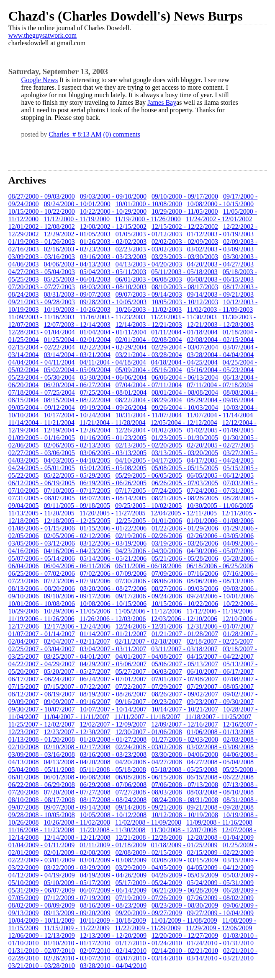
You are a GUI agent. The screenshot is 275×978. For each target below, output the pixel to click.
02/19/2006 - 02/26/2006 (149, 535)
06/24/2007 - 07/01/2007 (113, 679)
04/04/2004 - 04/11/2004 (41, 362)
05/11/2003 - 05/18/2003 (184, 271)
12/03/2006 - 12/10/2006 (184, 618)
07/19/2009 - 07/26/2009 (149, 897)
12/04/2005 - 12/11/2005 (184, 513)
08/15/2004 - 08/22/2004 (77, 400)
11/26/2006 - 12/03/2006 (113, 618)
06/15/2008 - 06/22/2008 (220, 777)
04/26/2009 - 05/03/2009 (185, 875)
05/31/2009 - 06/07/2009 (41, 890)
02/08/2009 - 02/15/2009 (149, 852)
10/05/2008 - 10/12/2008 (113, 814)
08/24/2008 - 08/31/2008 (185, 799)
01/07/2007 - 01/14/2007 (41, 633)
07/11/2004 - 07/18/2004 (220, 384)
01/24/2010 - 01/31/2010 (220, 943)
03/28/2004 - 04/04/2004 (220, 354)
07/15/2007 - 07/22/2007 (77, 686)
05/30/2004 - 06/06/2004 (113, 377)
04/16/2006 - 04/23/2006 (77, 550)
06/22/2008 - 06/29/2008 (41, 784)
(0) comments (121, 134)
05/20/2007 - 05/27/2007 (77, 671)
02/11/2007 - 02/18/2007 (148, 641)
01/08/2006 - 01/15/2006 (41, 528)
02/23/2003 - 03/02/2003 (149, 249)
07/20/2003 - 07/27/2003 (41, 286)
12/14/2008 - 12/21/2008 (77, 837)
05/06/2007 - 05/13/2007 (185, 664)
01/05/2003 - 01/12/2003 (149, 234)
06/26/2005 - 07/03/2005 (185, 482)
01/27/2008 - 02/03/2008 (185, 739)
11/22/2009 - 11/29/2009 (148, 927)
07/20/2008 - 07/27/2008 (77, 792)
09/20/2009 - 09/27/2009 (149, 912)
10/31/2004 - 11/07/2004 (149, 415)
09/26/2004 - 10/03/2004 (185, 407)
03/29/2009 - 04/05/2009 (149, 867)
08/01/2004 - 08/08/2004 (185, 392)
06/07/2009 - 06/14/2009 (113, 890)
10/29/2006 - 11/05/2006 (77, 611)
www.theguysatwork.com (42, 35)
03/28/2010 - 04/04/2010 (113, 965)
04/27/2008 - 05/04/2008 (220, 762)
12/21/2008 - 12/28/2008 (149, 837)
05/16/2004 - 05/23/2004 (220, 369)
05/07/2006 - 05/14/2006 (41, 558)
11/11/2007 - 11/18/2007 (147, 716)
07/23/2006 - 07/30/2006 (77, 581)
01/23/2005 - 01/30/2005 (185, 437)
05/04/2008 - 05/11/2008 (41, 769)
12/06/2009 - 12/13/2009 (41, 935)
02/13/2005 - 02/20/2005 (149, 445)
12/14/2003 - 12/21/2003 (149, 324)
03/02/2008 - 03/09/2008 (220, 746)
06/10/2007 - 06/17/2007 (220, 671)
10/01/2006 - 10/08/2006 (41, 603)
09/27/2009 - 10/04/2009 (220, 912)
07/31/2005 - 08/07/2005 (41, 498)
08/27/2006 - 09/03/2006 (185, 588)
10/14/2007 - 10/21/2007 (185, 709)
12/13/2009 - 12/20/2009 (113, 935)
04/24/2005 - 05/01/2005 (41, 467)
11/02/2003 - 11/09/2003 (220, 309)
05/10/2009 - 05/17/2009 (77, 882)
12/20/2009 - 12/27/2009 (185, 935)
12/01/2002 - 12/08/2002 (41, 226)
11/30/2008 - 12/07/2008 (184, 829)
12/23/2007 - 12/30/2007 (77, 731)
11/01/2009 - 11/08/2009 (184, 920)
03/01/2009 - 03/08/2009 (113, 860)
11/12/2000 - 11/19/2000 (77, 219)
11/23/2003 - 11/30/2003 (184, 317)
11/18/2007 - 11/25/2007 (218, 716)
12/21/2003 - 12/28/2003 (220, 324)
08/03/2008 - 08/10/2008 (220, 792)
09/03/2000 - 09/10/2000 (113, 196)
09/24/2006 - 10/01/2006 (220, 596)
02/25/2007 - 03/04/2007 (41, 648)
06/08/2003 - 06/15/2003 (220, 279)
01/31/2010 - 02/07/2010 (41, 950)
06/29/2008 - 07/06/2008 (113, 784)
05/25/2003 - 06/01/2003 (77, 279)
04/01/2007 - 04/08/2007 (149, 656)
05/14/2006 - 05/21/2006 (113, 558)
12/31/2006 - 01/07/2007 (220, 626)
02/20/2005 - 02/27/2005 (220, 445)
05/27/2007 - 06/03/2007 (149, 671)
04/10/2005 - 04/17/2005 (149, 460)
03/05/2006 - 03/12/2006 (41, 543)
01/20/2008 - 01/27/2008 (113, 739)
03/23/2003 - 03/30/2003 (185, 256)
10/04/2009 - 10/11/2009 (41, 920)
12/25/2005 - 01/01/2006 (149, 520)
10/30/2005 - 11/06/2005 (220, 505)
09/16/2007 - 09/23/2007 (149, 701)
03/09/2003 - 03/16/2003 (41, 256)
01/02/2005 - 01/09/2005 (220, 430)
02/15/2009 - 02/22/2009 (220, 852)
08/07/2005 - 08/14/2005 (113, 498)
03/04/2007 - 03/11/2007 (113, 648)
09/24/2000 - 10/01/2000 (77, 203)
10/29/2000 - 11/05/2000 (185, 211)
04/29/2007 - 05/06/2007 (113, 664)
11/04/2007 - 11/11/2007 (76, 716)
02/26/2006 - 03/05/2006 (220, 535)
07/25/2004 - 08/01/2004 (113, 392)
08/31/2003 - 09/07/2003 (77, 294)
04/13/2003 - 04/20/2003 (149, 264)
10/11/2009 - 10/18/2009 (113, 920)
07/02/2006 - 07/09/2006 (113, 573)
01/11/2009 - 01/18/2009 (113, 845)
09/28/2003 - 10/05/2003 (113, 301)
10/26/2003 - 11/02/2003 (149, 309)
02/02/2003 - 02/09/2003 (185, 241)
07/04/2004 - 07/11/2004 (149, 384)
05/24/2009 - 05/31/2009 (220, 882)
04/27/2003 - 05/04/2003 (41, 271)
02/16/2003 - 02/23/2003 (77, 249)
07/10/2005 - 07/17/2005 (77, 490)
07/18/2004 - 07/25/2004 (41, 392)
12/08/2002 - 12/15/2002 (113, 226)
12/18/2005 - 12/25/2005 (77, 520)
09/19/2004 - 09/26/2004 (113, 407)
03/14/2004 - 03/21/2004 (77, 354)
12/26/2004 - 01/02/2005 (149, 430)
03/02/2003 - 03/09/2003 (220, 249)
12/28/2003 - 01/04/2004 (41, 332)
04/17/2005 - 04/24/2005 (220, 460)
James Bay (161, 102)
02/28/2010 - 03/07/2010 (77, 958)
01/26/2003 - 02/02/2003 (113, 241)
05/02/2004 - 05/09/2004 (77, 369)
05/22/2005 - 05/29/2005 (77, 475)
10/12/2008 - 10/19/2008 (185, 814)
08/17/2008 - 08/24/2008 (113, 799)
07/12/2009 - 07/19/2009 (77, 897)
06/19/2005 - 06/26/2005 (113, 482)
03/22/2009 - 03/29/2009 (77, 867)
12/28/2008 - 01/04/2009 (220, 837)
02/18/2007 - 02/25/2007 (220, 641)
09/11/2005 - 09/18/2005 (77, 505)
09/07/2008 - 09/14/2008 (77, 807)
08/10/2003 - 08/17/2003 (185, 286)
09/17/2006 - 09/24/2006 (149, 596)
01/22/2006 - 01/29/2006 (185, 528)
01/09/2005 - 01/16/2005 (41, 437)
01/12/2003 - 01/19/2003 (220, 234)
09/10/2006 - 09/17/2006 (77, 596)
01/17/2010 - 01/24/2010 (149, 943)
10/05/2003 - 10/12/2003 (185, 301)
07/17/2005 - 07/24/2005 (149, 490)
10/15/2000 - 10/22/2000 (41, 211)
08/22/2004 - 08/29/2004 (149, 400)
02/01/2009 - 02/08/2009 (77, 852)
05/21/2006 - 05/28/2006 (185, 558)
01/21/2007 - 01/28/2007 (185, 633)
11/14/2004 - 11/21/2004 (41, 422)
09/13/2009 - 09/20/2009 (77, 912)
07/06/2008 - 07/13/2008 (185, 784)
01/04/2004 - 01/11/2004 (113, 332)
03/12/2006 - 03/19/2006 (113, 543)
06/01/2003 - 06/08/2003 (149, 279)
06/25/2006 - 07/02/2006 (41, 573)
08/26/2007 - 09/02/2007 (185, 694)
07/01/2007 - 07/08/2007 (185, 679)
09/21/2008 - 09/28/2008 (220, 807)
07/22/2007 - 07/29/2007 (149, 686)
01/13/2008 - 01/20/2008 (41, 739)
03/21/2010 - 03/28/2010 (41, 965)
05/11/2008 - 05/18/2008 (113, 769)
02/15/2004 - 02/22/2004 (41, 347)
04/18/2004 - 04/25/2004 (184, 362)
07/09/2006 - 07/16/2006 (185, 573)
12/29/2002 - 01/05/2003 (77, 234)
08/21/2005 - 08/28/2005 (185, 498)
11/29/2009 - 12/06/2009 (219, 927)
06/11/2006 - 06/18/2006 (148, 565)
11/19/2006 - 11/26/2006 (41, 618)
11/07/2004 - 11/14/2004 (220, 415)
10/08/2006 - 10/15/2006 (113, 603)
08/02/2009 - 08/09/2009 (41, 905)
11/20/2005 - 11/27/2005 (113, 513)
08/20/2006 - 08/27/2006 (113, 588)
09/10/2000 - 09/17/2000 (185, 196)
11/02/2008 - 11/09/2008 (148, 822)
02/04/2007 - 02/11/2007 (77, 641)
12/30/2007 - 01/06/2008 (149, 731)
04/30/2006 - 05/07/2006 (220, 550)
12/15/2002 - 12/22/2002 (185, 226)
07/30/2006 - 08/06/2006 (149, 581)
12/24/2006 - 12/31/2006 (149, 626)
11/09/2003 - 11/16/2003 (41, 317)
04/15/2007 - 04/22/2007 (220, 656)
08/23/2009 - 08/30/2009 (185, 905)
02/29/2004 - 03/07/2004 (185, 347)
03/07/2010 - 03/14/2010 (149, 958)
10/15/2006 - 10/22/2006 (185, 603)
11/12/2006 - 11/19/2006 (219, 611)
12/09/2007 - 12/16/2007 (184, 724)
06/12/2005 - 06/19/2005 (41, 482)
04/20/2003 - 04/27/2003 (220, 264)
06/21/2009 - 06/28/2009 (185, 890)
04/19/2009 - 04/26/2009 (113, 875)
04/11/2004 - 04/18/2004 (113, 362)
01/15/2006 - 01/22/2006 (113, 528)
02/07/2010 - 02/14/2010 (113, 950)
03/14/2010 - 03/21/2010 (220, 958)
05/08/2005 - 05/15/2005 (185, 467)
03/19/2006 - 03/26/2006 (185, 543)
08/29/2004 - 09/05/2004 (220, 400)
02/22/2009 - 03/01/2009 (41, 860)
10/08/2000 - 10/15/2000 (220, 203)
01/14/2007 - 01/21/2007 (113, 633)
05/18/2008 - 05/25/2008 (184, 769)
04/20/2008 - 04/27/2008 (149, 762)
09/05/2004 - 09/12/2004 (41, 407)
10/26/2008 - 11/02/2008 (77, 822)
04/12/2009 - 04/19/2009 (41, 875)
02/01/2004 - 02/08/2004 (149, 339)
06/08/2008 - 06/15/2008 (149, 777)
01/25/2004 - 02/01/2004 (77, 339)
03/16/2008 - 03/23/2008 (113, 754)
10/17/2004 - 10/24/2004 (77, 415)
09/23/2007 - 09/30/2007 (220, 701)
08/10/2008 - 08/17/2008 (41, 799)
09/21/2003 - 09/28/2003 (41, 301)
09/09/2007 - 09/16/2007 (77, 701)
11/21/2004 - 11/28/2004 (113, 422)
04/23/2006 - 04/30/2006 (149, 550)
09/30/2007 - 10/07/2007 (41, 709)
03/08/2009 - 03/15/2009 (185, 860)
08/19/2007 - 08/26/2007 (113, 694)
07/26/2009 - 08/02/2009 (220, 897)
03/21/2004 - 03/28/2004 (149, 354)
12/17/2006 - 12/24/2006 (77, 626)
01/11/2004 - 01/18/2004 (184, 332)
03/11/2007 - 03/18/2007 (184, 648)
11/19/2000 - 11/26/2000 (148, 219)
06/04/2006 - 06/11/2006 (77, 565)
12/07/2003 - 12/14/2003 (77, 324)
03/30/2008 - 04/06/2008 (185, 754)
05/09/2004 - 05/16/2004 (149, 369)
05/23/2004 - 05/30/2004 (41, 377)
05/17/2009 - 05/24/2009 (149, 882)
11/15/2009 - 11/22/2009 (77, 927)
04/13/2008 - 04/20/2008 (77, 762)
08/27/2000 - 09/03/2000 (41, 196)
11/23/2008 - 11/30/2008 (113, 829)
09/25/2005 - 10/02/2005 (148, 505)
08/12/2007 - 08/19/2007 (41, 694)
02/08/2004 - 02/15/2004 (220, 339)
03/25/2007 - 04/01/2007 (77, 656)
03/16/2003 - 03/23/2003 (113, 256)
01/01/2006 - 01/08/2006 (220, 520)
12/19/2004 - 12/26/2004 (77, 430)
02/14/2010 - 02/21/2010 (185, 950)
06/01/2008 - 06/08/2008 (77, 777)
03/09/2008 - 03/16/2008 (41, 754)
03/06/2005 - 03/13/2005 (113, 452)
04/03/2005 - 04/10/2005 (77, 460)
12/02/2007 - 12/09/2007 (113, 724)
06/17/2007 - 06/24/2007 (41, 679)
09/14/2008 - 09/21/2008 (149, 807)
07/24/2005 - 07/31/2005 (220, 490)
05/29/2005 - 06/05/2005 (149, 475)
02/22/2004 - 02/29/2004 (113, 347)
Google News (39, 79)
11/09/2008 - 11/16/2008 (219, 822)
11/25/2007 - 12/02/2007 (41, 724)
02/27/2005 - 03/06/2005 (41, 452)
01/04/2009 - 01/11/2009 (41, 845)
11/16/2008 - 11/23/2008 (41, 829)
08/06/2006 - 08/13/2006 (220, 581)
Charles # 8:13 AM (75, 134)
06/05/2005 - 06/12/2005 (220, 475)
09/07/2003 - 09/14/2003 (149, 294)
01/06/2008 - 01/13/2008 (220, 731)
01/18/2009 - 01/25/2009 (184, 845)
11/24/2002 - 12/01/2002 (219, 219)
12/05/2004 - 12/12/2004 (184, 422)
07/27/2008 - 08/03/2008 (149, 792)
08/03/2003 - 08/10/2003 (113, 286)
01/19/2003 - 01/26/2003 (41, 241)
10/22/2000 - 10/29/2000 (113, 211)
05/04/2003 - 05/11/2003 (113, 271)
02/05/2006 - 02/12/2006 (77, 535)
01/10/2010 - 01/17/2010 (77, 943)
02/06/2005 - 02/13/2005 (77, 445)
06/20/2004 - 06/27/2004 (77, 384)
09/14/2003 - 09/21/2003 (220, 294)
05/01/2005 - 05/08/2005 (113, 467)
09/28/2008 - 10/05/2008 (41, 814)
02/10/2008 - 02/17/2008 (77, 746)
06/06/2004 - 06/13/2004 (185, 377)
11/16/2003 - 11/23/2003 (113, 317)
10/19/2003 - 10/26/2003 (77, 309)
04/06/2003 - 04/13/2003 (77, 264)
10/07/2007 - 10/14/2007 (113, 709)
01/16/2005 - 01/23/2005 (113, 437)
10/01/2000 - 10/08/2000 (149, 203)
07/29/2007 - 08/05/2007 (220, 686)
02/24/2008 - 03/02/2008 (149, 746)
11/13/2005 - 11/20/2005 (41, 513)
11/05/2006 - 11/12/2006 (148, 611)
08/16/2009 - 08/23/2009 (113, 905)
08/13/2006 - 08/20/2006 (41, 588)
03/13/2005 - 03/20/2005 (185, 452)
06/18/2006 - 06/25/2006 (220, 565)
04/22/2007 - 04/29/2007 (41, 664)
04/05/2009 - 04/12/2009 (220, 867)
